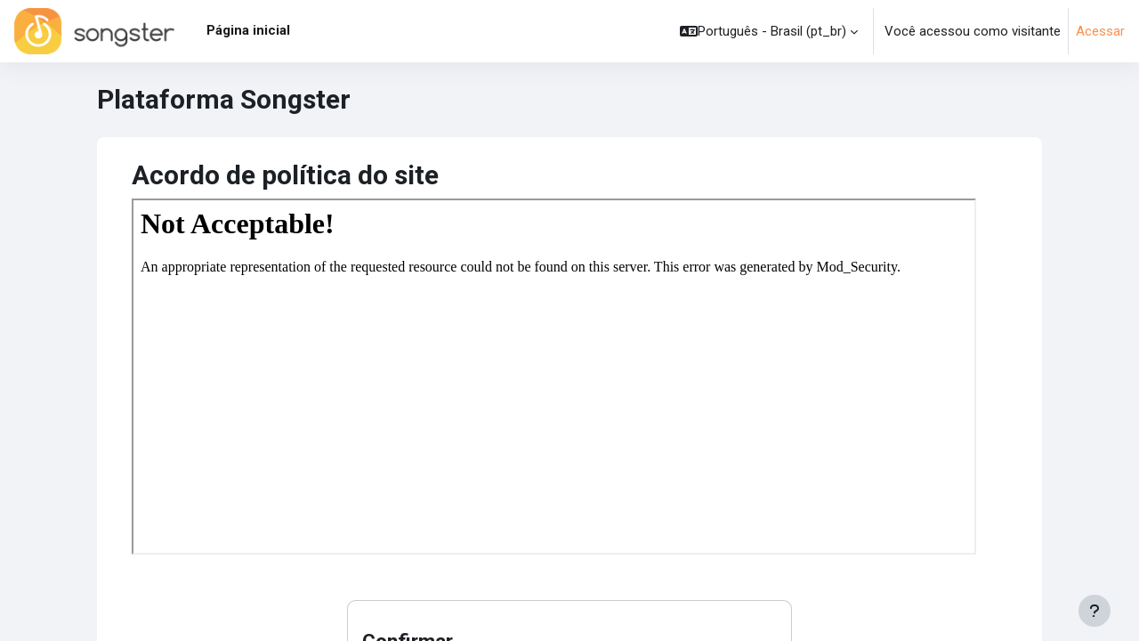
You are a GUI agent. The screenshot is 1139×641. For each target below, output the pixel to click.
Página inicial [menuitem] (248, 30)
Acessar (1100, 31)
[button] (768, 31)
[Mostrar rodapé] (1094, 611)
